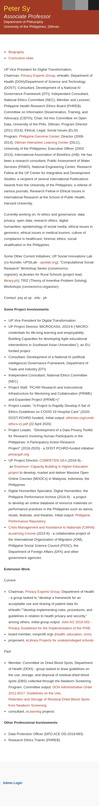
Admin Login (12, 783)
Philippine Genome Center (39, 136)
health (60, 634)
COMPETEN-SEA (53, 460)
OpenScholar (84, 789)
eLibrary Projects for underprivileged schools (60, 640)
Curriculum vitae (20, 58)
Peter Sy (17, 8)
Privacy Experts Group (38, 76)
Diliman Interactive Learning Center (41, 142)
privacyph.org (18, 454)
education (74, 634)
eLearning (33, 711)
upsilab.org (48, 262)
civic (87, 634)
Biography (16, 52)
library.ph (11, 281)
